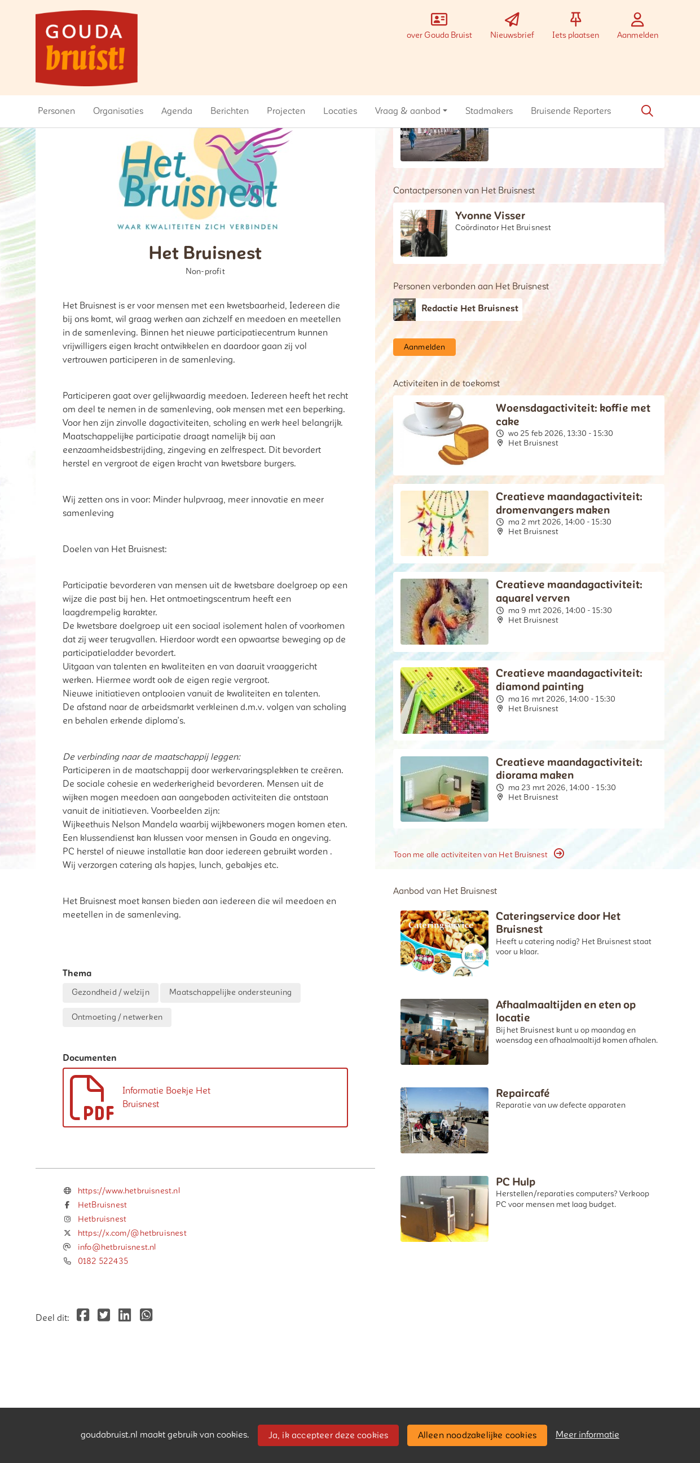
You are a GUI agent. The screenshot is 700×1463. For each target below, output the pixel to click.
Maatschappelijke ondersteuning (230, 992)
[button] (56, 111)
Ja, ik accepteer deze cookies (328, 1435)
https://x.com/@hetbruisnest (132, 1233)
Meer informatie (587, 1434)
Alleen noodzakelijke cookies (477, 1435)
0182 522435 (103, 1261)
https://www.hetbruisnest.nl (129, 1191)
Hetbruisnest (102, 1219)
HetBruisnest (102, 1205)
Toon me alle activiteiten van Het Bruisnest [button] (479, 854)
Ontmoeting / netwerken (117, 1017)
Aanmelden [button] (425, 347)
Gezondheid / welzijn (110, 992)
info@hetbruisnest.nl (117, 1247)
